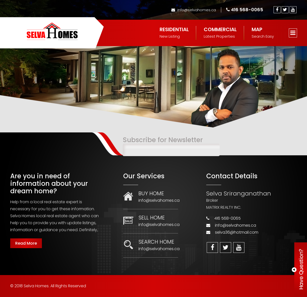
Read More (26, 243)
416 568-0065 (244, 9)
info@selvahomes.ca (193, 9)
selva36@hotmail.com (236, 232)
